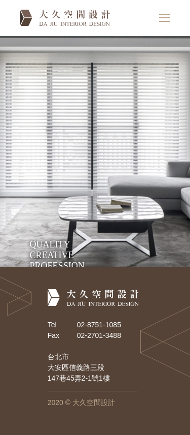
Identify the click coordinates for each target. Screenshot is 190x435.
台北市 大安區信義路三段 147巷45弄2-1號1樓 (79, 367)
